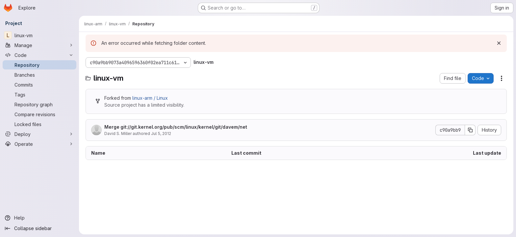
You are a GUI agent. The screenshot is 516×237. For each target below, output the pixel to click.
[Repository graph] (39, 104)
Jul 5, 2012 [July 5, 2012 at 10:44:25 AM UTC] (161, 133)
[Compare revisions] (39, 114)
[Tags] (39, 94)
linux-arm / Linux (150, 98)
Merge (175, 127)
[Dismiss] (499, 43)
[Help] (39, 218)
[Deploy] (39, 134)
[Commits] (39, 84)
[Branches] (39, 74)
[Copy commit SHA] (470, 130)
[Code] (39, 55)
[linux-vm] (39, 35)
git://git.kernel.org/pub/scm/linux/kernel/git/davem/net (183, 127)
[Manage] (39, 45)
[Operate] (39, 143)
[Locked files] (39, 124)
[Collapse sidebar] (39, 228)
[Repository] (39, 64)
